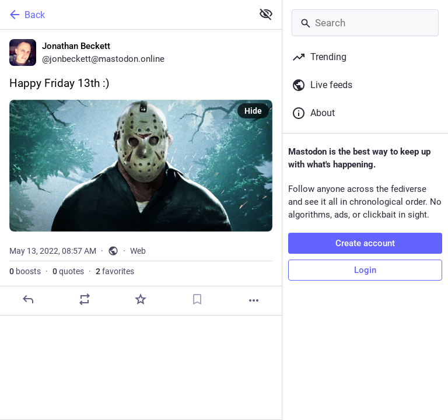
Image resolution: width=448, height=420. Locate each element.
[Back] (125, 14)
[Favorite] (141, 299)
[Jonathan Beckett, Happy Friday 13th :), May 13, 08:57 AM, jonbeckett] (141, 173)
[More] (254, 300)
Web (138, 251)
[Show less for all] (266, 14)
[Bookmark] (197, 299)
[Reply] (28, 299)
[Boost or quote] (85, 299)
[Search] (365, 22)
